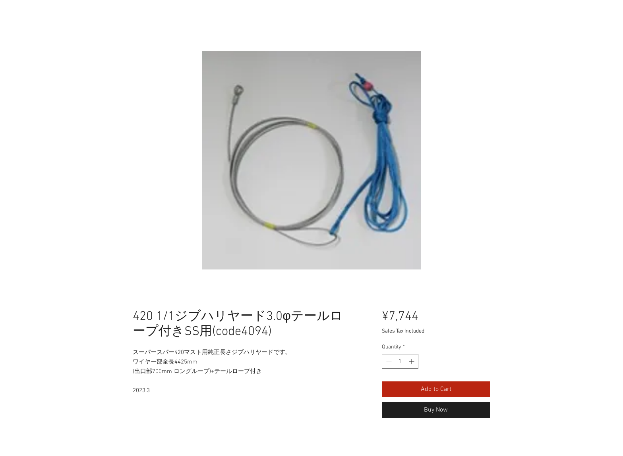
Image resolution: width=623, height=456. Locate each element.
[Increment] (412, 361)
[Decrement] (388, 361)
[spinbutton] (400, 361)
